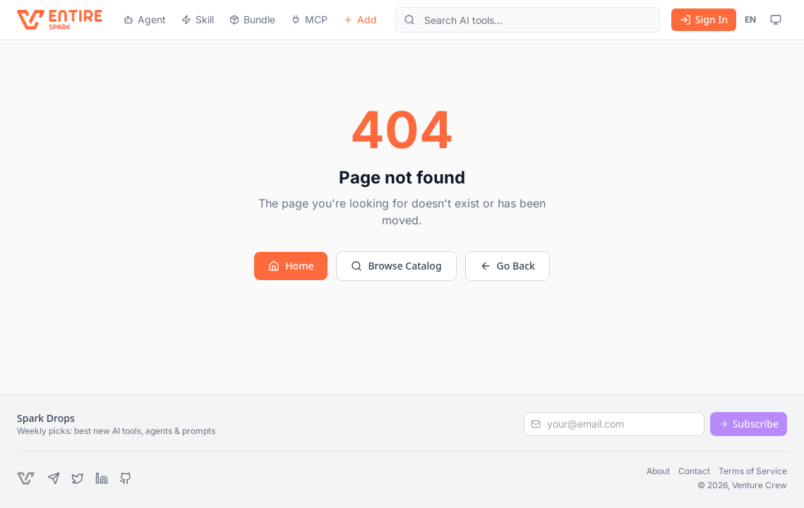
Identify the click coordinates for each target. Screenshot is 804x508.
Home (290, 265)
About (658, 471)
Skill (197, 19)
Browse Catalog (396, 265)
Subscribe (749, 423)
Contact (694, 471)
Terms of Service (753, 471)
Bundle (252, 19)
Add (360, 19)
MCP (309, 19)
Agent (145, 19)
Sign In (704, 19)
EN (750, 19)
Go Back (507, 265)
